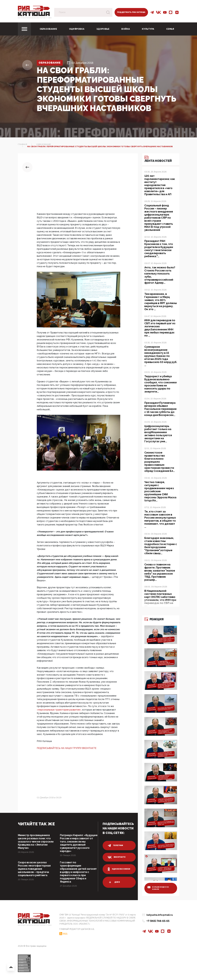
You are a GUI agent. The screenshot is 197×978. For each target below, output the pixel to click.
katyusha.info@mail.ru (160, 915)
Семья (170, 29)
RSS (65, 934)
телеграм (115, 845)
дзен (114, 882)
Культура (148, 29)
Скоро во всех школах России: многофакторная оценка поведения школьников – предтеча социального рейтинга (34, 869)
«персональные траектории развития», (59, 709)
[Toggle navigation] (24, 28)
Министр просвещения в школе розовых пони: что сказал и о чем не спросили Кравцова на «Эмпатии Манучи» (36, 841)
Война (125, 29)
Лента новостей (158, 159)
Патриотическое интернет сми (35, 18)
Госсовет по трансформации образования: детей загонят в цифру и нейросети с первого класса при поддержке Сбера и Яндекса (78, 872)
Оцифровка (76, 29)
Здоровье (102, 29)
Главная (22, 144)
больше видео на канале (158, 888)
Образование (48, 29)
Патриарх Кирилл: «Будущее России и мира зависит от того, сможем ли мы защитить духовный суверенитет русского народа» (78, 843)
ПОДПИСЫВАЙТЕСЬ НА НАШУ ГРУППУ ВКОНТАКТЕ (66, 748)
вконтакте (116, 857)
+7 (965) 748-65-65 (158, 921)
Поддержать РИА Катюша (131, 12)
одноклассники (119, 869)
